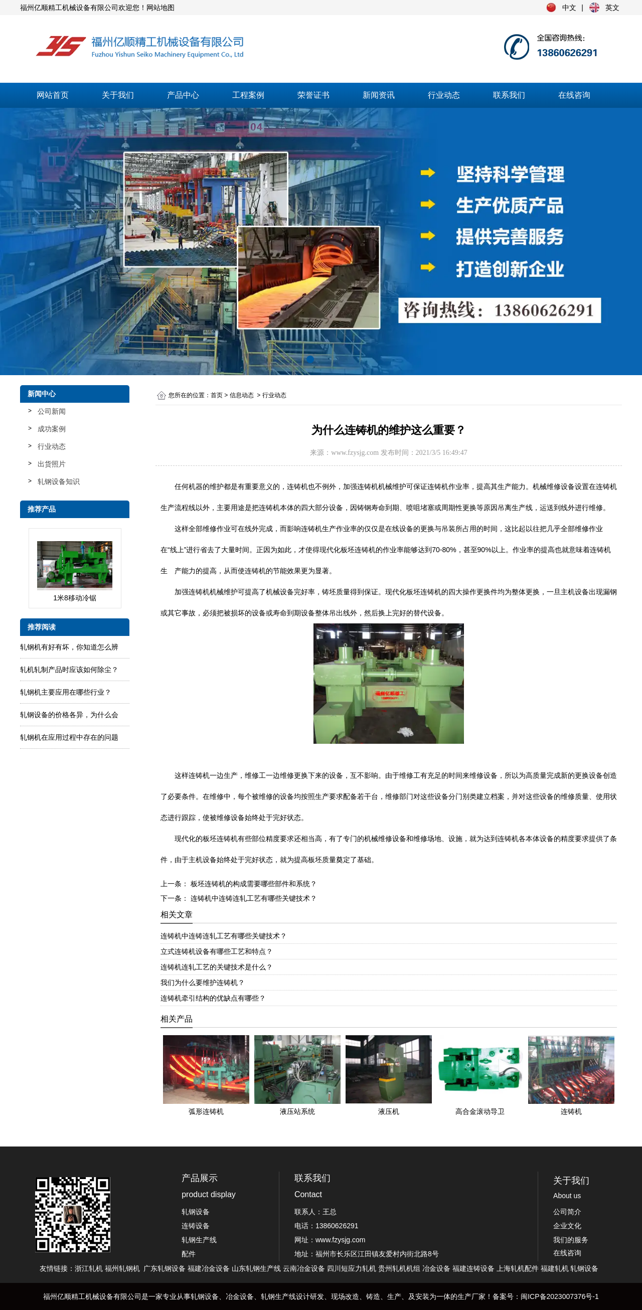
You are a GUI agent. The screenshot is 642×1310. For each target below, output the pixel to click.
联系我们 (509, 95)
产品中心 (183, 95)
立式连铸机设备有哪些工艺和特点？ (216, 951)
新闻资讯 (379, 95)
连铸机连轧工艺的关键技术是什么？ (216, 967)
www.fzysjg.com (355, 452)
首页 (217, 395)
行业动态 (444, 95)
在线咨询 (574, 95)
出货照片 (52, 464)
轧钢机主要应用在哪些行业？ (65, 692)
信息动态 (242, 395)
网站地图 (160, 8)
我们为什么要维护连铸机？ (202, 982)
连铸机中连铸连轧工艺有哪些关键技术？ (253, 898)
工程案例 (248, 95)
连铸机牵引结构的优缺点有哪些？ (213, 998)
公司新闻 (52, 411)
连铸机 (269, 508)
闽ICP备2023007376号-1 (560, 1296)
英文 (612, 8)
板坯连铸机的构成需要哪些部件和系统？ (253, 884)
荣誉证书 (313, 95)
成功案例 (52, 429)
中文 (569, 8)
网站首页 (53, 95)
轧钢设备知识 (59, 481)
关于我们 (118, 95)
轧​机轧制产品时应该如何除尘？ (69, 670)
